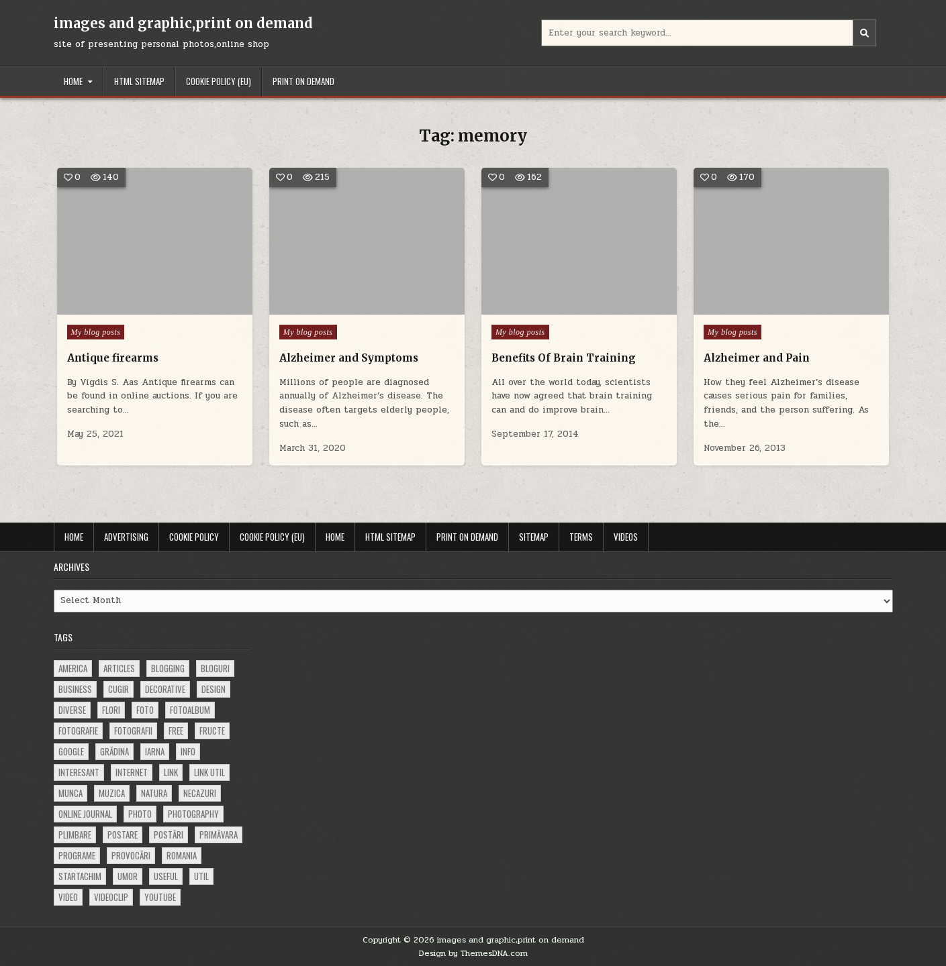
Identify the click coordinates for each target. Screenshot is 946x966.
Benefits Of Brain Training (563, 358)
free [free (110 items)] (176, 730)
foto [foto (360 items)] (145, 709)
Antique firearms (112, 358)
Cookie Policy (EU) (218, 81)
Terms (581, 536)
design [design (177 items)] (213, 689)
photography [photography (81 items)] (193, 813)
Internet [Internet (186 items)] (131, 772)
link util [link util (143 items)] (209, 772)
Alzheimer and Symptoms (348, 358)
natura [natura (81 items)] (154, 793)
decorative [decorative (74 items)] (165, 689)
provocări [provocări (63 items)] (130, 855)
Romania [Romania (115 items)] (182, 855)
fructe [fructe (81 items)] (212, 730)
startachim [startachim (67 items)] (79, 876)
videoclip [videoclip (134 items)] (111, 897)
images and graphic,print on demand (183, 23)
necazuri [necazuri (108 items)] (199, 793)
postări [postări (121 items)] (168, 834)
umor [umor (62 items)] (127, 876)
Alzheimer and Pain (757, 358)
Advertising (126, 536)
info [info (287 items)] (188, 751)
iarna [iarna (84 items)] (154, 751)
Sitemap (534, 536)
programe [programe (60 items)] (76, 855)
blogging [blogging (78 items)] (168, 668)
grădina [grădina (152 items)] (114, 751)
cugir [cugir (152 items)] (118, 689)
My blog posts (96, 332)
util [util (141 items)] (201, 876)
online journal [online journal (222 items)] (85, 813)
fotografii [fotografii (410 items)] (133, 730)
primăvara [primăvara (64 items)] (218, 834)
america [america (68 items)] (72, 668)
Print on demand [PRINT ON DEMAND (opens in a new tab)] (303, 81)
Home (73, 81)
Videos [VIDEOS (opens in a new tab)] (626, 536)
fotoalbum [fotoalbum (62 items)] (190, 709)
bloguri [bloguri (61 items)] (215, 668)
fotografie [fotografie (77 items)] (78, 730)
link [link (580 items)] (171, 772)
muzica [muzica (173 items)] (112, 793)
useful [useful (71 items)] (166, 876)
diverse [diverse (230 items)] (72, 709)
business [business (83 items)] (75, 689)
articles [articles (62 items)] (119, 668)
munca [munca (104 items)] (70, 793)
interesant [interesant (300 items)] (78, 772)
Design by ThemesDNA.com (473, 953)
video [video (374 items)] (68, 897)
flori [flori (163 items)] (111, 709)
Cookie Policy (194, 536)
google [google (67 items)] (71, 751)
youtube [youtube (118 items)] (160, 897)
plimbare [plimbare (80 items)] (74, 834)
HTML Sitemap (139, 81)
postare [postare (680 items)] (122, 834)
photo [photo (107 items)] (140, 813)
